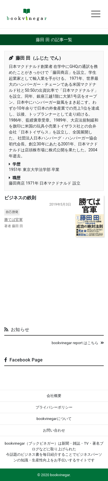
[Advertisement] (54, 279)
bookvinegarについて (53, 419)
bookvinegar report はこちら (78, 343)
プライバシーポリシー (54, 407)
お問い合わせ (54, 430)
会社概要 (54, 396)
